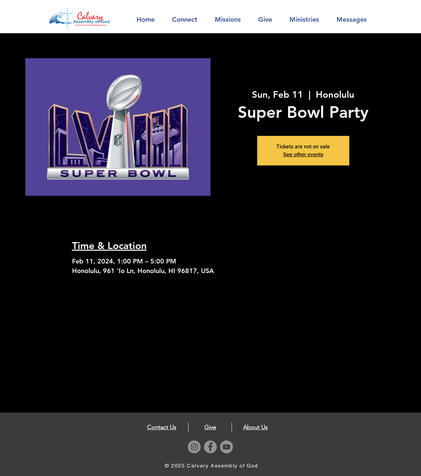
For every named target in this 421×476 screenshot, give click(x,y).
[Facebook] (210, 446)
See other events (303, 155)
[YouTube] (226, 446)
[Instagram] (194, 446)
